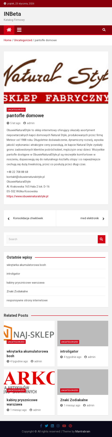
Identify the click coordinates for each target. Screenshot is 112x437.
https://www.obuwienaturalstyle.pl (27, 196)
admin (29, 123)
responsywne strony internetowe (27, 300)
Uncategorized (16, 109)
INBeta (12, 13)
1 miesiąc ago (17, 409)
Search (101, 239)
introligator (13, 273)
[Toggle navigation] (19, 29)
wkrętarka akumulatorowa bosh (26, 265)
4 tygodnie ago (17, 361)
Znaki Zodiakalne (17, 291)
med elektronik (89, 218)
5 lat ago (14, 123)
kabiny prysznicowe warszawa (25, 282)
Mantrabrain (82, 431)
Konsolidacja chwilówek (28, 218)
